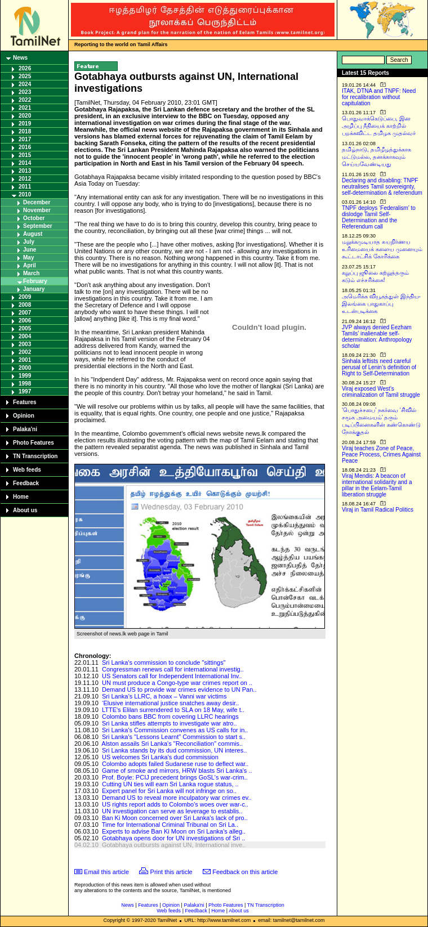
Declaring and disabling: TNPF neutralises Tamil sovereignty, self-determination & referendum (382, 186)
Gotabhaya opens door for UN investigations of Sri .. (173, 838)
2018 (25, 131)
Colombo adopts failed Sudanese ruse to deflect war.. (175, 763)
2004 (25, 336)
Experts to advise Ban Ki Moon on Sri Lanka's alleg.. (174, 831)
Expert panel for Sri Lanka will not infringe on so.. (169, 790)
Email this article (106, 871)
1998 (25, 383)
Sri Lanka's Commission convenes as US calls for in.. (175, 730)
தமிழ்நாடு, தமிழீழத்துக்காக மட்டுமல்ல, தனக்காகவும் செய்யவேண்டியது (376, 156)
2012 (25, 179)
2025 (25, 76)
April (29, 265)
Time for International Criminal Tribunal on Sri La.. (170, 824)
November (37, 210)
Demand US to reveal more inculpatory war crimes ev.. (177, 797)
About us (25, 510)
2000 (25, 368)
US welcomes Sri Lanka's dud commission (160, 757)
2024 (25, 84)
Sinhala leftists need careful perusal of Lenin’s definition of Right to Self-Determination (379, 367)
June (29, 250)
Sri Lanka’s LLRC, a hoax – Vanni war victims (164, 696)
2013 (25, 171)
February (35, 281)
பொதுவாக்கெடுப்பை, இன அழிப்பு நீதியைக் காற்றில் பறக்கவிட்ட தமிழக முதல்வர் (379, 125)
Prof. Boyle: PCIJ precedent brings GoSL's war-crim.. (175, 777)
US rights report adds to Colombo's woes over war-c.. (175, 804)
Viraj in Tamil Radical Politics (377, 510)
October (33, 218)
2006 (25, 320)
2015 (25, 155)
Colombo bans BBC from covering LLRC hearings (170, 716)
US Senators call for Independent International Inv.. (172, 676)
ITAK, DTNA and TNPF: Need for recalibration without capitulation (379, 97)
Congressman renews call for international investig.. (173, 669)
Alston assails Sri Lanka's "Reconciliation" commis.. (172, 743)
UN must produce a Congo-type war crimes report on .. (177, 682)
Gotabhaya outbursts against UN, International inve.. (174, 844)
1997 (25, 391)
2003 (25, 344)
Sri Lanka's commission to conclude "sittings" (164, 662)
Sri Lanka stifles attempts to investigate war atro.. (169, 723)
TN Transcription (35, 456)
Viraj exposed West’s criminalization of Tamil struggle (381, 392)
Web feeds (27, 470)
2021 (25, 108)
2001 (25, 360)
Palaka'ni (25, 429)
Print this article (171, 871)
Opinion (23, 416)
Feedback (26, 483)
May (28, 257)
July (28, 242)
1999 (25, 376)
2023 (25, 92)
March (31, 273)
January (33, 289)
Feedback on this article (245, 871)
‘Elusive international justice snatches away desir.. (170, 703)
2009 (25, 297)
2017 (25, 139)
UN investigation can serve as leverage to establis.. (172, 811)
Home (21, 497)
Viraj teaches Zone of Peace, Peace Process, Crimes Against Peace (381, 454)
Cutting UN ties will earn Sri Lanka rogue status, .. (170, 784)
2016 (25, 147)
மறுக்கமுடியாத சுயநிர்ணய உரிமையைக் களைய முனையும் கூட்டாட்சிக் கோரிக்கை (382, 249)
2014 (25, 163)
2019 (25, 123)
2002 (25, 352)
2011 (25, 186)
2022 (25, 100)
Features (25, 402)
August (32, 234)
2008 (25, 305)
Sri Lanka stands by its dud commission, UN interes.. (174, 750)
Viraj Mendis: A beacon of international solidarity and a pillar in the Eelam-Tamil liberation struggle (377, 485)
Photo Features (33, 443)
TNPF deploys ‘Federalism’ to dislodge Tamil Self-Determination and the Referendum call (379, 217)
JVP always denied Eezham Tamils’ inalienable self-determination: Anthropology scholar (377, 336)
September (37, 226)
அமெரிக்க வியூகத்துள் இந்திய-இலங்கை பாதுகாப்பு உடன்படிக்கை (381, 303)
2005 (25, 328)
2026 (25, 68)
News (20, 58)
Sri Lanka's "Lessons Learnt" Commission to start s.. (174, 736)
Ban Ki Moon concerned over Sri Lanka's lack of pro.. (175, 817)
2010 (25, 194)
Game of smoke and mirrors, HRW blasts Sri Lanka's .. (177, 770)
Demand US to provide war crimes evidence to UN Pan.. (179, 689)
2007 (25, 313)
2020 (25, 116)
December (36, 202)
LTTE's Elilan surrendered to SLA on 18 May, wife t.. (173, 709)
